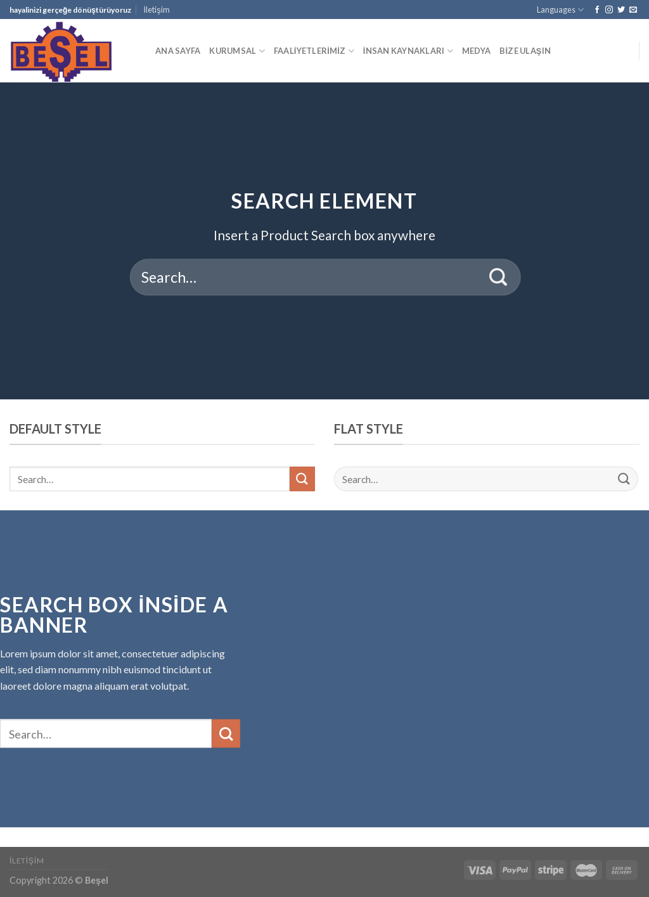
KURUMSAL (237, 51)
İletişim (157, 9)
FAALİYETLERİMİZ (314, 51)
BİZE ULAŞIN (525, 51)
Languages (560, 10)
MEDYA (476, 51)
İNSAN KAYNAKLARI (408, 51)
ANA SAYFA (177, 51)
